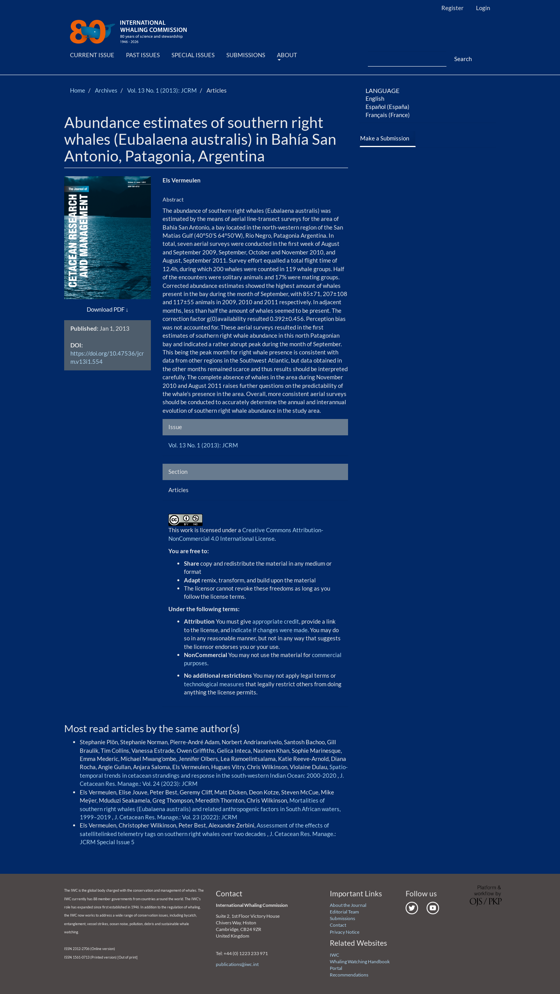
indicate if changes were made (269, 629)
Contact (338, 925)
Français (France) (388, 114)
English (375, 98)
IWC (334, 955)
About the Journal (348, 905)
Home (77, 90)
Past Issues (143, 54)
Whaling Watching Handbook (360, 961)
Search (463, 58)
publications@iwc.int (237, 964)
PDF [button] (119, 309)
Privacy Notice (344, 932)
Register (452, 7)
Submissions (245, 54)
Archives (106, 90)
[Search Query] (407, 59)
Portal (336, 968)
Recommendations (349, 975)
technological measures (214, 683)
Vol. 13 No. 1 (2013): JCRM (162, 90)
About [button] (287, 56)
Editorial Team (344, 912)
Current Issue (92, 54)
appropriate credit (275, 621)
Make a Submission (384, 138)
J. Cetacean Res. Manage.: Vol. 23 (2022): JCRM (175, 816)
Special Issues (193, 54)
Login (483, 7)
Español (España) (388, 106)
